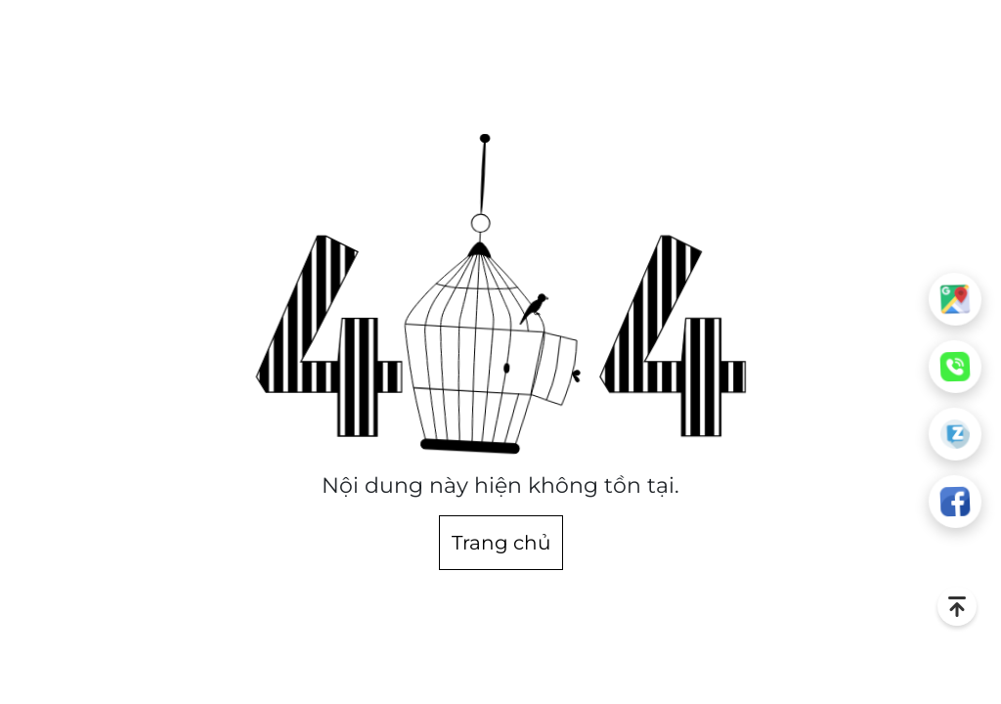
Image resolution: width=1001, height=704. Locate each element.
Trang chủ (501, 542)
